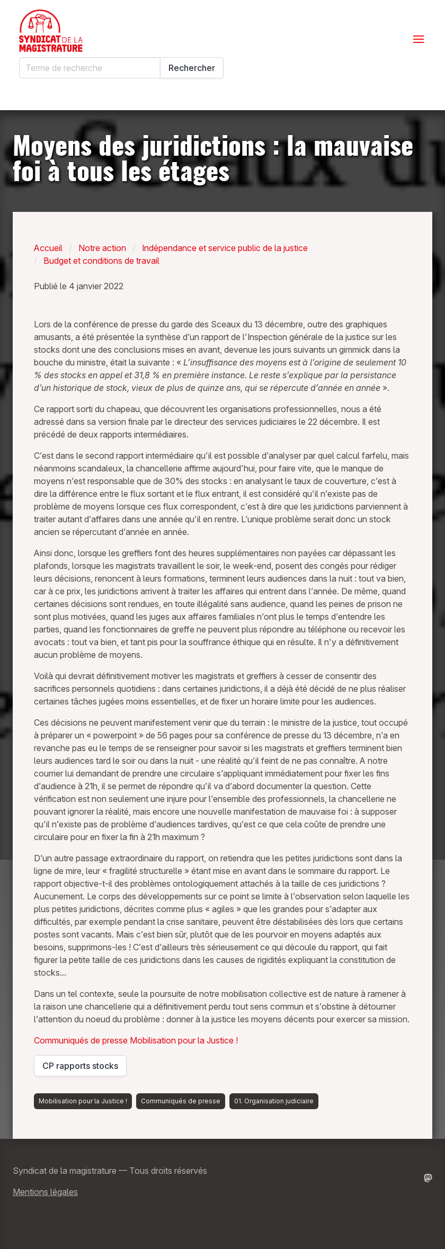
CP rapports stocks (84, 1068)
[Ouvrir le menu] (418, 39)
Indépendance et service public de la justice (225, 248)
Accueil (48, 248)
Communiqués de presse (82, 1040)
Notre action (102, 248)
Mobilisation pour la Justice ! (184, 1040)
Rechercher (191, 68)
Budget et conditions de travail (101, 260)
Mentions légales (45, 1191)
